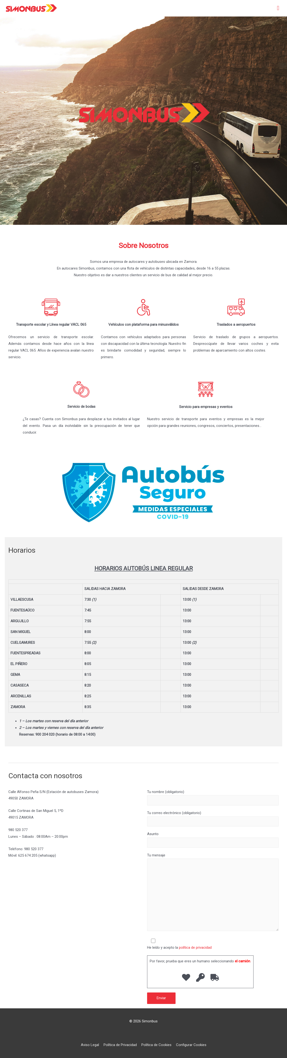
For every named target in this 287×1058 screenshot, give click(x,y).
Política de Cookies (156, 1045)
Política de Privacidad (120, 1045)
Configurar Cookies (191, 1045)
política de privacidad (195, 947)
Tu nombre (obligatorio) (213, 797)
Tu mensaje (213, 893)
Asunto (213, 840)
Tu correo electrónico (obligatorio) (213, 819)
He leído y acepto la (213, 944)
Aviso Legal (90, 1045)
